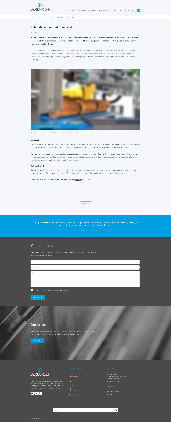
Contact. (111, 368)
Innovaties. (50, 17)
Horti (70, 388)
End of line (72, 390)
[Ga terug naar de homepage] (40, 7)
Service (113, 10)
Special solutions (74, 395)
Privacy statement (113, 391)
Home (32, 17)
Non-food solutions (88, 10)
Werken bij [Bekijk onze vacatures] (110, 386)
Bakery (71, 381)
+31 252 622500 (113, 379)
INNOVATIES (86, 204)
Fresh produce (74, 379)
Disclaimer (110, 394)
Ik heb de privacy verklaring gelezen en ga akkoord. (51, 290)
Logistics (71, 386)
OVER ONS (37, 341)
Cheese (71, 374)
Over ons (122, 10)
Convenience (73, 376)
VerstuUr (37, 297)
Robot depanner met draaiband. (66, 17)
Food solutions (73, 10)
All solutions (103, 10)
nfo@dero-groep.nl (114, 381)
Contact (131, 10)
